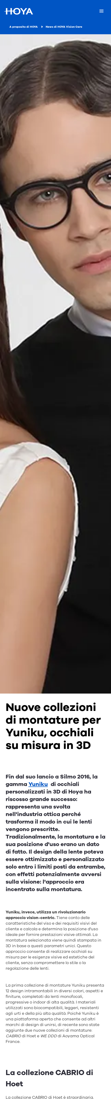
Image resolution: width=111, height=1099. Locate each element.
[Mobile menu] (101, 11)
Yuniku (38, 784)
